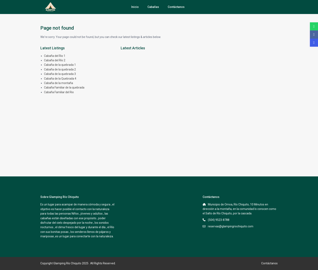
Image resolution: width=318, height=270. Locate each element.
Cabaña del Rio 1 (54, 55)
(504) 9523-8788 (218, 219)
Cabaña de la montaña (58, 83)
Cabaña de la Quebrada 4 (60, 78)
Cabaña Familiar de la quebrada (64, 87)
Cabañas (153, 7)
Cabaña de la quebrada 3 (60, 74)
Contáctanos (176, 7)
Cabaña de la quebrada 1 (60, 64)
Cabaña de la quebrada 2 (60, 69)
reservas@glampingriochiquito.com (230, 226)
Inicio (135, 7)
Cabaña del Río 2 (54, 60)
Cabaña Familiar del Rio (59, 92)
